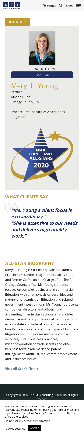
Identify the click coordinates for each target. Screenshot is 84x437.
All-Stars (17, 22)
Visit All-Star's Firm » (21, 369)
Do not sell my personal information (27, 421)
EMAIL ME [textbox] (42, 75)
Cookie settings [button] (15, 428)
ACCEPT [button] (34, 428)
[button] (73, 5)
